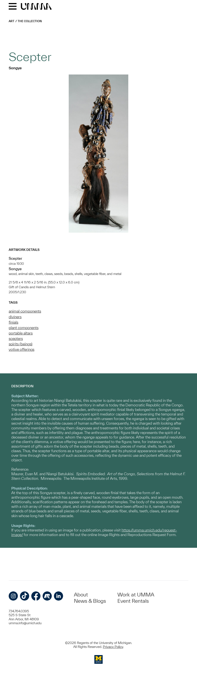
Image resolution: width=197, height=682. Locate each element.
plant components (23, 328)
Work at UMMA (135, 595)
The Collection (30, 21)
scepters (16, 338)
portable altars (21, 333)
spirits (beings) (20, 344)
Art (11, 21)
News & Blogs (90, 601)
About (81, 595)
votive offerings (21, 349)
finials (13, 322)
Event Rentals (133, 601)
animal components (25, 311)
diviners (15, 317)
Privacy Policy (113, 647)
